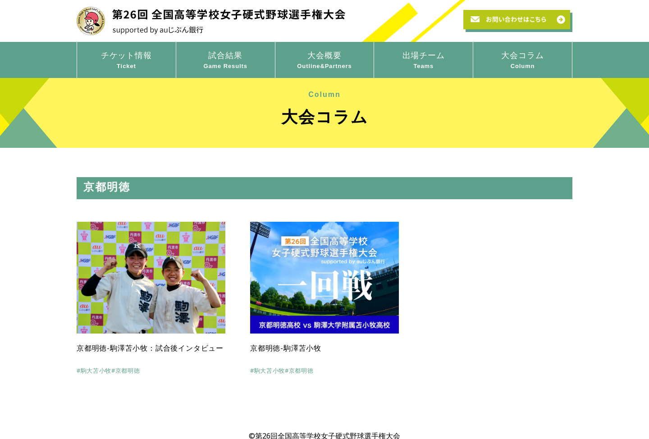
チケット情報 (126, 60)
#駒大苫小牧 (94, 370)
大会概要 (324, 60)
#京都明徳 (125, 370)
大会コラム (522, 60)
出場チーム (423, 60)
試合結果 (225, 60)
